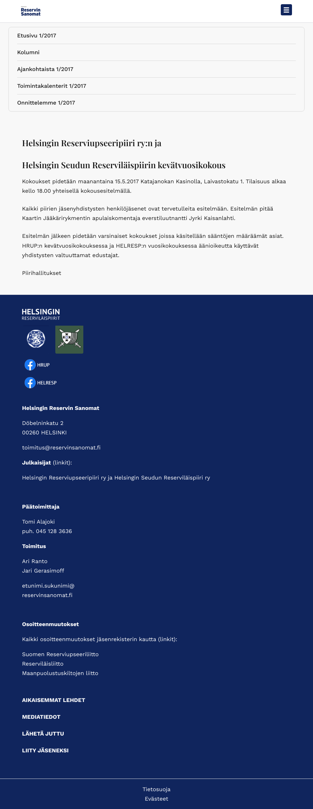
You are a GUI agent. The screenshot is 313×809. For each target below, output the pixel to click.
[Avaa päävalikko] (286, 9)
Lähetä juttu (43, 733)
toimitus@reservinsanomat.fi (61, 447)
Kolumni (28, 53)
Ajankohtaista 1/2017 (45, 70)
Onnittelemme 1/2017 (46, 104)
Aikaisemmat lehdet (53, 700)
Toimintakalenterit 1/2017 (51, 87)
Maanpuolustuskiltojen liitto (60, 673)
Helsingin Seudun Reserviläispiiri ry (162, 477)
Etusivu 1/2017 (36, 37)
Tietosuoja (156, 789)
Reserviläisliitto (42, 663)
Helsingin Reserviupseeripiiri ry (64, 477)
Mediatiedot (41, 717)
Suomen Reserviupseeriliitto (60, 654)
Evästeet (156, 798)
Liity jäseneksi (45, 750)
